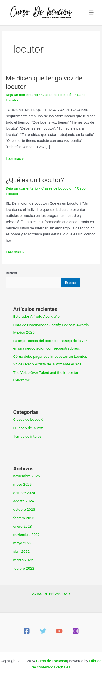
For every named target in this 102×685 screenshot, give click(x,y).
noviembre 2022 (26, 534)
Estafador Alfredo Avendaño (36, 316)
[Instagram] (75, 631)
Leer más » (15, 158)
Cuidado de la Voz (28, 428)
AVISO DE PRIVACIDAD (51, 593)
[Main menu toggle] (91, 12)
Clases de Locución (57, 94)
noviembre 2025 (26, 476)
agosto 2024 (23, 501)
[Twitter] (43, 631)
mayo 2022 (22, 543)
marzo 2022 (23, 560)
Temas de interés (27, 436)
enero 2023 (22, 526)
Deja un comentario (22, 94)
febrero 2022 (23, 568)
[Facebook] (26, 631)
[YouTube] (59, 631)
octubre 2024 (24, 493)
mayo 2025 (22, 484)
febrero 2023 (23, 518)
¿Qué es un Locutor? (35, 180)
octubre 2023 (24, 509)
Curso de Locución (51, 661)
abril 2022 (21, 551)
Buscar (11, 273)
